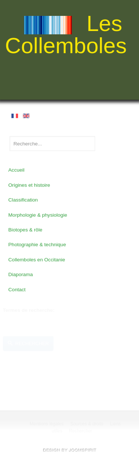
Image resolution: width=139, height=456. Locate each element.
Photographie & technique (37, 244)
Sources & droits (87, 423)
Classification (23, 199)
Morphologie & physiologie (37, 214)
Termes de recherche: (29, 310)
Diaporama (20, 274)
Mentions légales (47, 423)
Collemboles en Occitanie (36, 259)
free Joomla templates (69, 450)
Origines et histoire (29, 185)
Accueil (16, 169)
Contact (17, 289)
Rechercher (28, 343)
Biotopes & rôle (25, 229)
